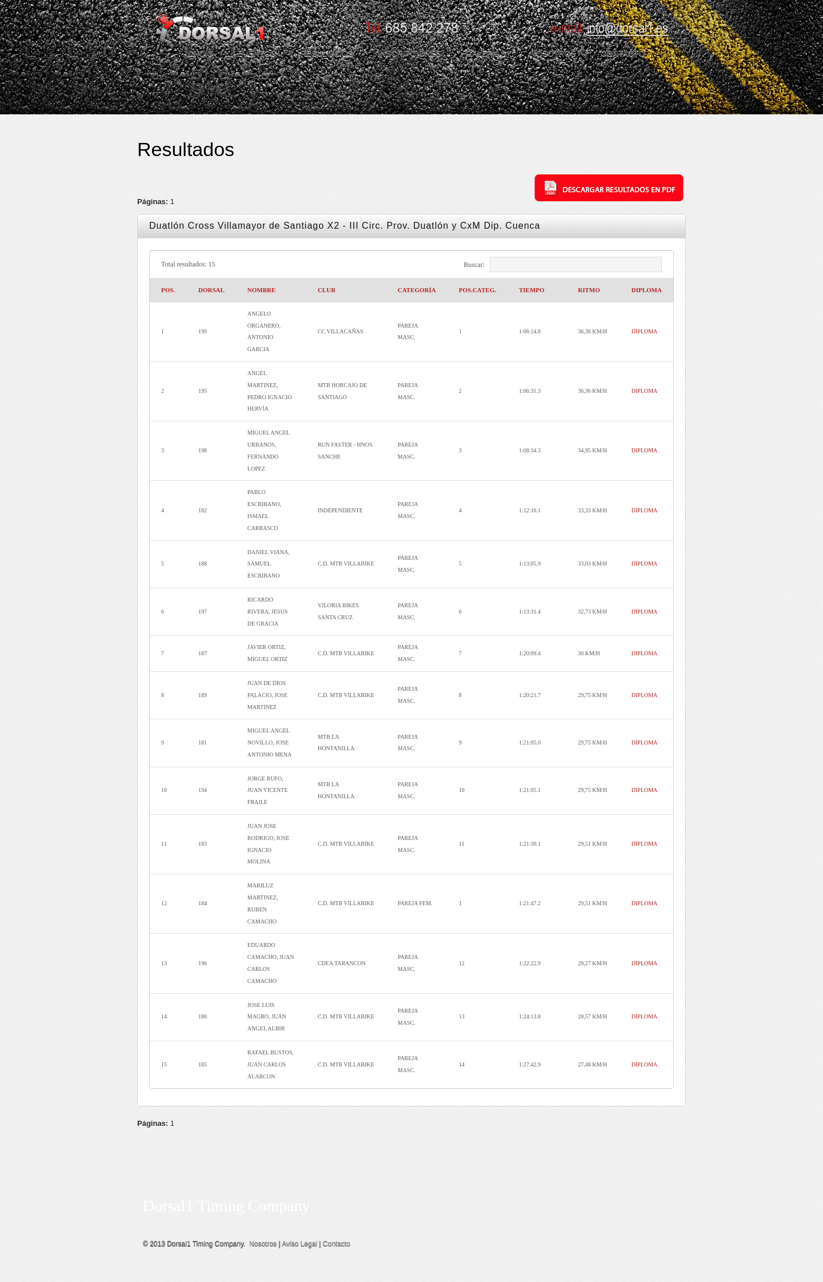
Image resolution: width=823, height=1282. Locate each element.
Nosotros (263, 1244)
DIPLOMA (645, 331)
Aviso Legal (299, 1244)
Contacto (336, 1244)
